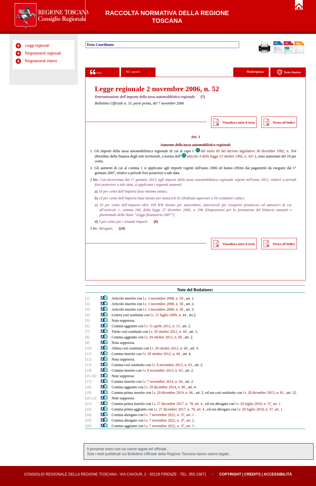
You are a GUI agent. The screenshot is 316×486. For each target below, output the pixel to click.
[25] (88, 420)
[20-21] (90, 398)
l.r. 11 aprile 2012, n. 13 (162, 326)
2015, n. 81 (275, 392)
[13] (88, 365)
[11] (88, 354)
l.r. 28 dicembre (254, 392)
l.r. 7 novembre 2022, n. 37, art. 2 (169, 420)
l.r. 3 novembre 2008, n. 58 (163, 298)
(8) (156, 221)
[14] (88, 370)
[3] (87, 309)
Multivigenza (255, 71)
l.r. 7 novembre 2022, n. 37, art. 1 (169, 415)
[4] (87, 315)
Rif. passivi (133, 71)
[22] (88, 404)
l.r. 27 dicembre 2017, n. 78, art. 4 (177, 404)
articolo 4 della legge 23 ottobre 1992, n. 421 (217, 156)
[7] (87, 331)
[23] (88, 409)
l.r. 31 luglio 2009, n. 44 (168, 315)
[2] (87, 304)
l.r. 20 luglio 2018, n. (251, 404)
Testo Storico (289, 72)
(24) (122, 228)
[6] (87, 326)
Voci (96, 72)
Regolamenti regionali (43, 53)
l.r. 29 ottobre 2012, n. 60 (168, 331)
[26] (88, 426)
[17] (88, 381)
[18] (88, 387)
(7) (203, 97)
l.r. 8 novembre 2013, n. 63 (172, 365)
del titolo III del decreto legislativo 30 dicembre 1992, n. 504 (245, 151)
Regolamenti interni (41, 61)
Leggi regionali (37, 45)
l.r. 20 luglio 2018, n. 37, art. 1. (260, 409)
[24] (88, 415)
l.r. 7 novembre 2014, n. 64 (163, 381)
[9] (87, 343)
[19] (88, 392)
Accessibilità (278, 474)
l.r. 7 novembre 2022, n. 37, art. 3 (169, 426)
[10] (88, 348)
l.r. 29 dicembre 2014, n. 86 (164, 387)
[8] (87, 337)
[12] (88, 359)
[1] (87, 298)
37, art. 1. (274, 404)
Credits (252, 474)
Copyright (230, 474)
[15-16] (90, 376)
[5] (87, 320)
